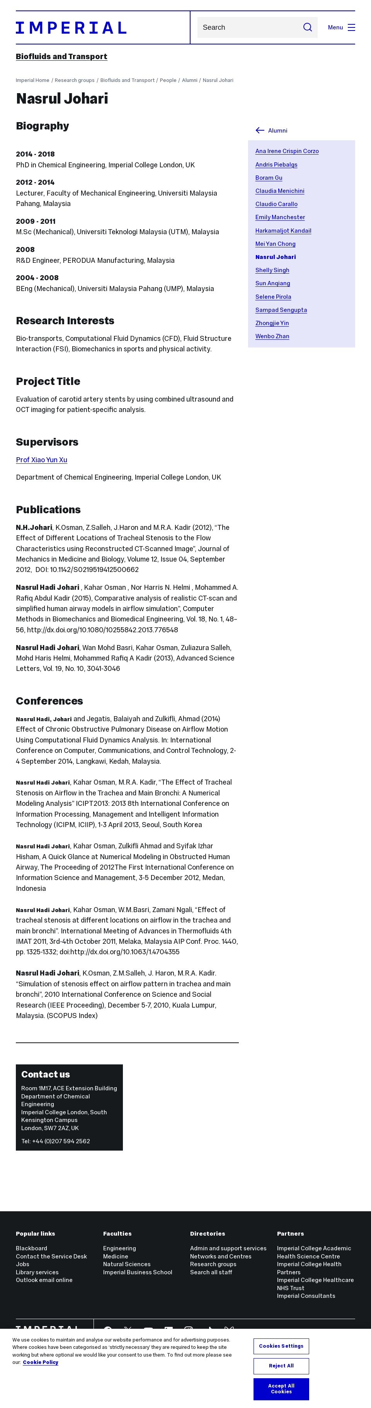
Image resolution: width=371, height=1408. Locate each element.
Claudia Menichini (280, 190)
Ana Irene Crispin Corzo (287, 151)
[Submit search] (308, 27)
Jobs (22, 1264)
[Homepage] (103, 27)
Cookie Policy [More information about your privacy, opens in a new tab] (40, 1362)
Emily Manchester (280, 217)
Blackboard (31, 1248)
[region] (185, 1368)
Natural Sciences (127, 1264)
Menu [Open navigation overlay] (341, 27)
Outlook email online (44, 1280)
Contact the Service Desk (51, 1256)
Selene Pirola (273, 296)
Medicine (115, 1256)
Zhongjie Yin (272, 323)
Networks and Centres (221, 1256)
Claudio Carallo (276, 204)
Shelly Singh (272, 270)
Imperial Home (32, 80)
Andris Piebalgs (276, 164)
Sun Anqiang (272, 283)
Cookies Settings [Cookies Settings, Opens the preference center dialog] (281, 1346)
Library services (37, 1272)
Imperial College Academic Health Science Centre (314, 1252)
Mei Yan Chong (275, 243)
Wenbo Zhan (272, 336)
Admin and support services (228, 1248)
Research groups (75, 80)
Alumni (189, 80)
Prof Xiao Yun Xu (41, 460)
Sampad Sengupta (281, 309)
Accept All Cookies (281, 1389)
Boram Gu (269, 177)
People (168, 80)
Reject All (281, 1366)
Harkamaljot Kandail (283, 230)
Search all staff (211, 1272)
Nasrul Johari (218, 80)
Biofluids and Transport (61, 56)
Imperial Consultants (306, 1295)
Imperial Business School (137, 1272)
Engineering (119, 1248)
